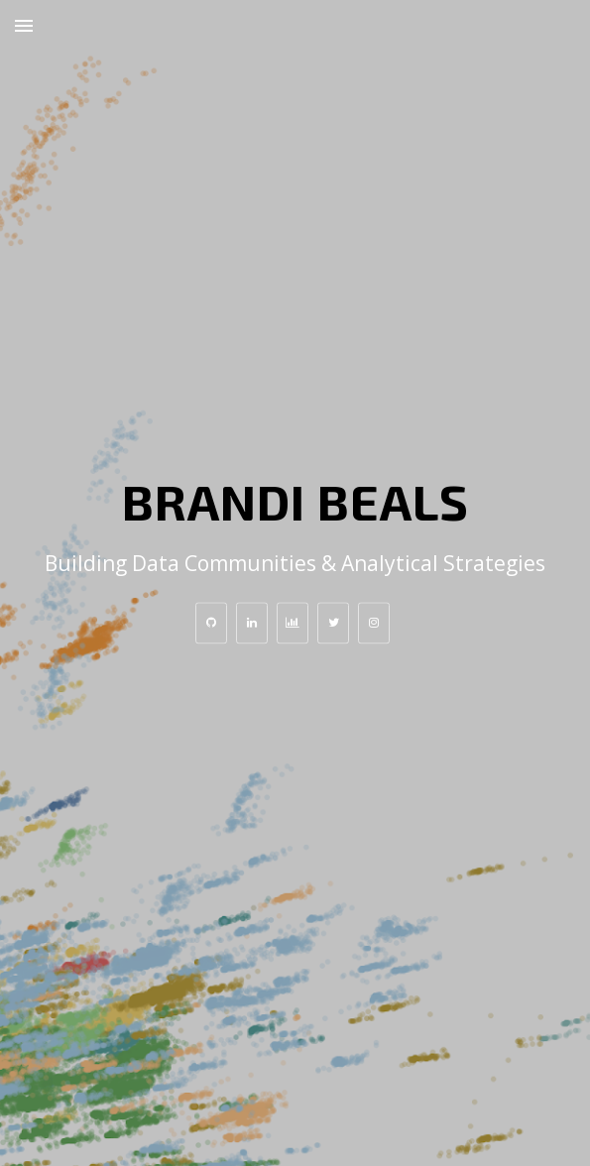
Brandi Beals (295, 500)
